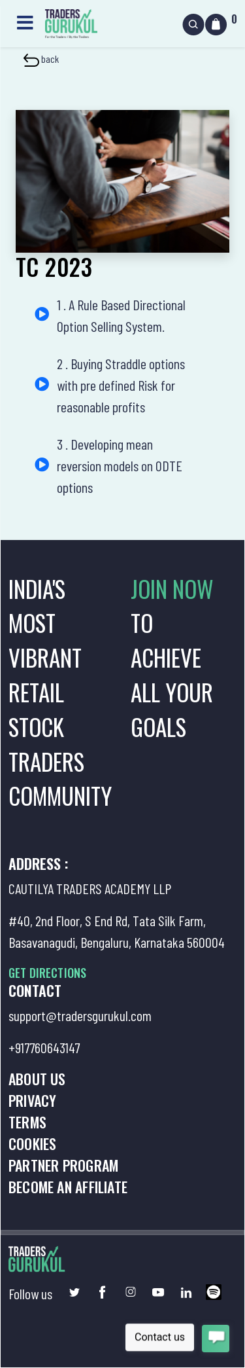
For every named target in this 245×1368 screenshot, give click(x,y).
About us (37, 1078)
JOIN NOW (172, 588)
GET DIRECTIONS (47, 972)
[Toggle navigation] (25, 21)
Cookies (32, 1143)
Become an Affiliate (67, 1186)
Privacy (32, 1100)
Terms (27, 1121)
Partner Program (63, 1165)
